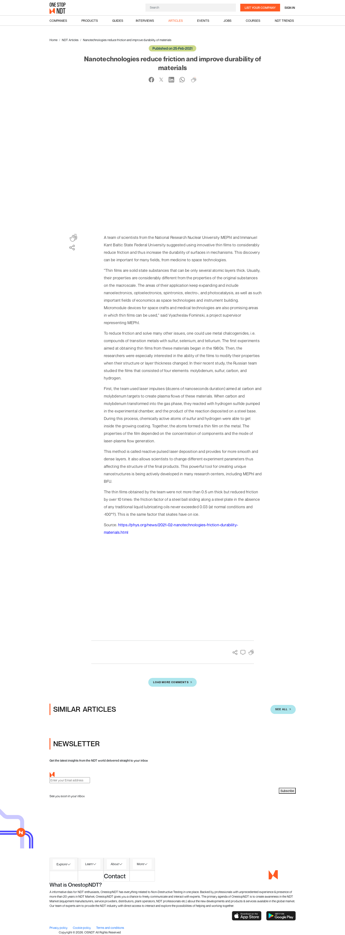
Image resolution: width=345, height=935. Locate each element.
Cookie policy (82, 928)
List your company (260, 7)
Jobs (227, 20)
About (115, 864)
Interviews (145, 20)
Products (89, 20)
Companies (58, 20)
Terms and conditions (110, 928)
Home (53, 40)
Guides (117, 20)
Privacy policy (59, 928)
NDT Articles (70, 40)
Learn (89, 864)
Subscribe (287, 791)
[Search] (190, 7)
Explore (62, 864)
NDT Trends (284, 20)
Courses (253, 20)
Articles (175, 20)
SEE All (283, 709)
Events (203, 20)
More (140, 864)
